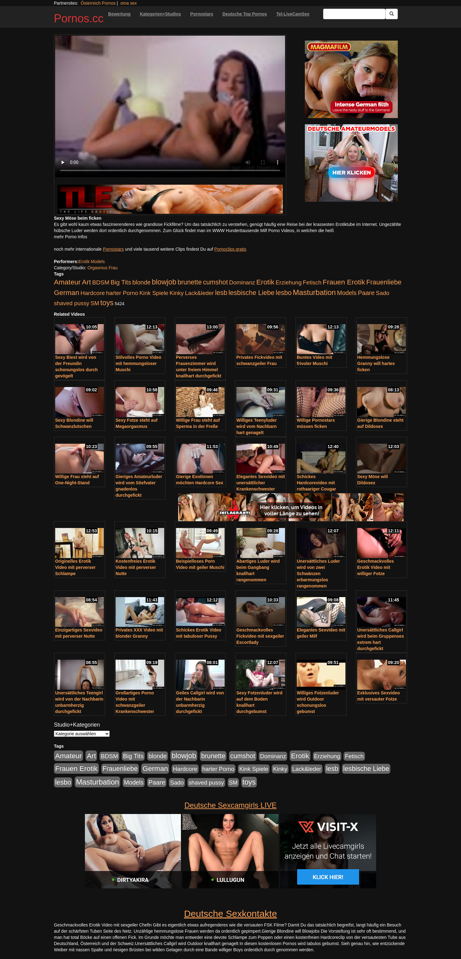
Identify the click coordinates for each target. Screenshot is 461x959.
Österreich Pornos (98, 3)
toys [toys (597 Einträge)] (106, 303)
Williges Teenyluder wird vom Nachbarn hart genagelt (256, 426)
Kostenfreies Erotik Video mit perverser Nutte (136, 567)
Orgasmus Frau (102, 267)
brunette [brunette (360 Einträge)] (190, 282)
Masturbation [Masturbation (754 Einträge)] (314, 292)
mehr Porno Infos (70, 236)
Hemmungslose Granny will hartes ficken (376, 363)
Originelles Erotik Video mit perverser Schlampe (75, 567)
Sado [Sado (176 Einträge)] (382, 293)
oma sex (129, 3)
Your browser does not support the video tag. (170, 106)
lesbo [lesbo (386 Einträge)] (284, 293)
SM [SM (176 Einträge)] (94, 303)
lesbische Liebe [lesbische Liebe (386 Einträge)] (251, 293)
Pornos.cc (78, 18)
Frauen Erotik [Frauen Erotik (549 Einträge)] (344, 282)
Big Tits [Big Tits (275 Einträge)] (121, 282)
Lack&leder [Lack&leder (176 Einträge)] (199, 293)
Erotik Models (91, 261)
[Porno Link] (170, 199)
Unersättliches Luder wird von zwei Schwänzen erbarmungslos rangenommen (318, 573)
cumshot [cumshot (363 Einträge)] (215, 282)
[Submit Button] (391, 14)
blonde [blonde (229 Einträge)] (141, 282)
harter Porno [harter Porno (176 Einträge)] (122, 293)
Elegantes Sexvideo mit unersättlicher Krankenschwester (260, 482)
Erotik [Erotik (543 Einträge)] (265, 282)
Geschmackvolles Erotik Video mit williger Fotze (375, 567)
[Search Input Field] (354, 14)
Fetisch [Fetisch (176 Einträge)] (312, 282)
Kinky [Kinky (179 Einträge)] (176, 293)
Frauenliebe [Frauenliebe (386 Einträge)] (384, 282)
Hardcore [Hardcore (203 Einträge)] (93, 293)
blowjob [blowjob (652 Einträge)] (164, 282)
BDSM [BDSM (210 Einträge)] (100, 282)
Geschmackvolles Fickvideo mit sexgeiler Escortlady (260, 636)
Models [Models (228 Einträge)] (347, 292)
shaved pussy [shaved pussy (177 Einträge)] (71, 303)
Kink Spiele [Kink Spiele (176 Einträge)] (153, 293)
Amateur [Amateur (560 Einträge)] (67, 282)
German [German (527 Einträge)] (66, 293)
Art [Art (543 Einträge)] (86, 282)
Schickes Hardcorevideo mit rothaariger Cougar (316, 482)
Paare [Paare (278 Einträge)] (366, 292)
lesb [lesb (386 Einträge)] (221, 293)
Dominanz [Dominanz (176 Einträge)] (242, 282)
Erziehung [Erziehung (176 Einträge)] (289, 282)
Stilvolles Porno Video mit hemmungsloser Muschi (138, 363)
